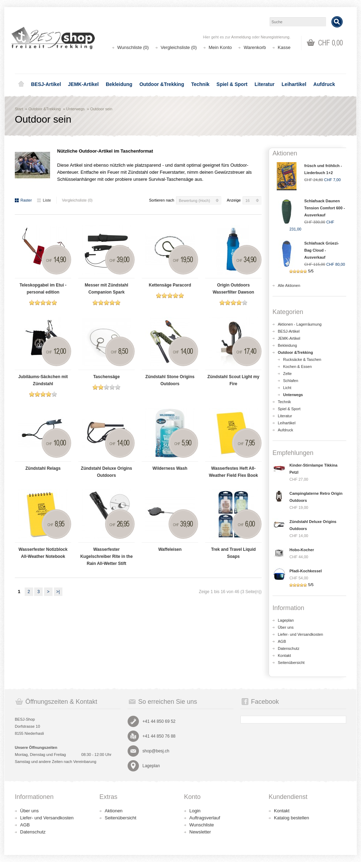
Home (21, 84)
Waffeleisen (170, 549)
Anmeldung (241, 37)
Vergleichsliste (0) (179, 47)
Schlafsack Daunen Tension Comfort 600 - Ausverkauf (324, 208)
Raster (23, 200)
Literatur (265, 84)
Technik (200, 84)
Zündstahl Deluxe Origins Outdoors (106, 472)
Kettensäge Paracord (170, 285)
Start (19, 109)
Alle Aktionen (289, 285)
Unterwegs (75, 109)
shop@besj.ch (155, 751)
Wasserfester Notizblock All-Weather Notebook (43, 553)
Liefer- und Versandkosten (300, 634)
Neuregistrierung (275, 37)
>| (58, 591)
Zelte (287, 373)
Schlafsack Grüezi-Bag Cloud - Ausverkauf (321, 250)
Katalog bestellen (291, 817)
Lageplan (286, 620)
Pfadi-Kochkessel (305, 571)
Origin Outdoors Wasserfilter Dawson (233, 289)
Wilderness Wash (170, 468)
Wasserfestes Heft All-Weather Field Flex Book (233, 472)
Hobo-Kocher (301, 550)
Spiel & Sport (231, 84)
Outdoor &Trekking (161, 84)
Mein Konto (220, 47)
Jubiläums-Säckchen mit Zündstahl (43, 380)
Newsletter (200, 832)
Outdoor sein (101, 109)
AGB (282, 641)
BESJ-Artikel (46, 84)
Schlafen (290, 380)
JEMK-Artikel (83, 84)
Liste (44, 200)
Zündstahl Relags (43, 468)
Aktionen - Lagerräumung (300, 324)
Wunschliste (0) (133, 47)
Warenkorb (255, 47)
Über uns (286, 627)
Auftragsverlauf (204, 817)
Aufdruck (324, 84)
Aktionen (114, 810)
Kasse (284, 47)
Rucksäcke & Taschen (302, 359)
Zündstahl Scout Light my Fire (233, 380)
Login (195, 810)
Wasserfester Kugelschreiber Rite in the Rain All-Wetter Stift (106, 556)
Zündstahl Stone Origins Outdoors (169, 380)
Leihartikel (294, 84)
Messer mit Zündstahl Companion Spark (106, 289)
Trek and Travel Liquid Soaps (233, 553)
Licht (287, 388)
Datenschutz (288, 648)
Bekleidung (119, 84)
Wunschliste (201, 824)
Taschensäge (106, 376)
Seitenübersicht (291, 662)
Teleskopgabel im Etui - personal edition (42, 289)
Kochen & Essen (297, 366)
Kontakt (284, 655)
